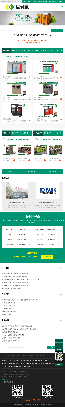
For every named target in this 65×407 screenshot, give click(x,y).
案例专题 (52, 172)
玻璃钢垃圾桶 (14, 366)
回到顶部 (58, 364)
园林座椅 (61, 1)
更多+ (61, 268)
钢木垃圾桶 (55, 1)
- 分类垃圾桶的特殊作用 (8, 303)
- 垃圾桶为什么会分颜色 (8, 306)
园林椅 (13, 355)
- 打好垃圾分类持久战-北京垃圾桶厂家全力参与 (15, 276)
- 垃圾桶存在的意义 (7, 314)
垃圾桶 (8, 355)
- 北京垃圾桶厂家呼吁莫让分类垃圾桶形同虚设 (15, 282)
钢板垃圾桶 (45, 50)
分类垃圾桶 (16, 50)
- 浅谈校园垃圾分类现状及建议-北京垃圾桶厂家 (15, 273)
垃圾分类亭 (34, 1)
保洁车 (18, 355)
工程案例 (5, 178)
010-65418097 (18, 256)
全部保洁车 (38, 133)
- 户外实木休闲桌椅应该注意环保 (11, 338)
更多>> (45, 360)
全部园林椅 (6, 133)
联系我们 (42, 355)
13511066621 (33, 256)
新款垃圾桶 (26, 50)
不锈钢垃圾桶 (6, 366)
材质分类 (32, 172)
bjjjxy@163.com (13, 374)
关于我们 (36, 355)
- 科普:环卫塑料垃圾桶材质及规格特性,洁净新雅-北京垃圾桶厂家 (20, 300)
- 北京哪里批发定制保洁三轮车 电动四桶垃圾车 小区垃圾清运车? (20, 329)
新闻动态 (30, 355)
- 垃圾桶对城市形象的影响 (9, 311)
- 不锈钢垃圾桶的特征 (8, 309)
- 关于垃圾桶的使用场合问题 (10, 332)
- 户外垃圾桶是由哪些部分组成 (10, 341)
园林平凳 (15, 133)
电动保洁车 (47, 133)
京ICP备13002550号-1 (32, 405)
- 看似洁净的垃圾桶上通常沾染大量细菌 (13, 335)
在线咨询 (47, 257)
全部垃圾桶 (6, 50)
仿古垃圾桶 (48, 363)
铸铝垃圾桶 (22, 366)
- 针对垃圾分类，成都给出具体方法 (11, 288)
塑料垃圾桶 (48, 1)
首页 (4, 355)
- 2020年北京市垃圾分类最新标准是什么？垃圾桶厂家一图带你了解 (21, 279)
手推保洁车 (57, 133)
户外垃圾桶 (41, 1)
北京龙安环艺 (6, 379)
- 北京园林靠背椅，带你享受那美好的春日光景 (15, 285)
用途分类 (11, 172)
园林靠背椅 (24, 133)
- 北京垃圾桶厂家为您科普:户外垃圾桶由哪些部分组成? (17, 326)
